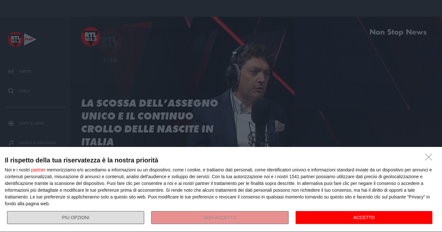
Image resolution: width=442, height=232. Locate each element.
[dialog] (221, 189)
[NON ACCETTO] (430, 159)
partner (38, 170)
